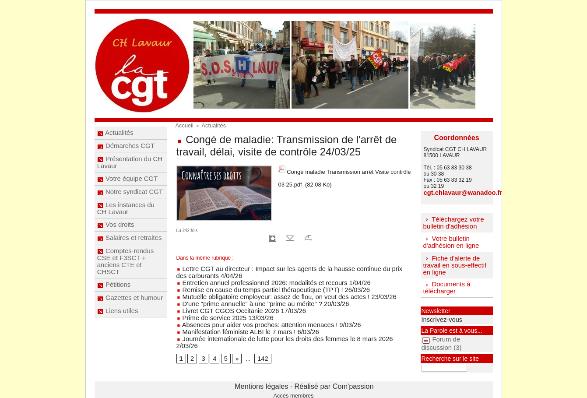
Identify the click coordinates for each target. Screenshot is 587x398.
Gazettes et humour (130, 331)
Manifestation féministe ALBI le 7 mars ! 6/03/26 (234, 321)
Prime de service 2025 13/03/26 (216, 309)
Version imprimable (341, 235)
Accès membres (293, 385)
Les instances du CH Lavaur (126, 226)
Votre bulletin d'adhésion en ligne (449, 240)
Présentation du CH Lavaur (130, 170)
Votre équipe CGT (127, 190)
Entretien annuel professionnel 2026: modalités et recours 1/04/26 (256, 278)
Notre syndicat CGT (130, 206)
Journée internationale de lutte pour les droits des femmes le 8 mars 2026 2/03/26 (274, 327)
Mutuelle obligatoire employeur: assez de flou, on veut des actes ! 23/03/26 (266, 290)
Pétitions (115, 315)
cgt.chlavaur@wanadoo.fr (456, 192)
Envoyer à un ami (278, 235)
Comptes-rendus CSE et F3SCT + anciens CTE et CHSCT (125, 289)
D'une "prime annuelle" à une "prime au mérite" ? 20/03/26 (247, 296)
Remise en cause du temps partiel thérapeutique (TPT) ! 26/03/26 (255, 284)
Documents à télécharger (445, 284)
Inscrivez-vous (437, 314)
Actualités (116, 134)
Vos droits (116, 245)
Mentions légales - (276, 379)
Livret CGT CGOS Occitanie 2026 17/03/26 (229, 302)
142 (257, 340)
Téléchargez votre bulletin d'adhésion (452, 222)
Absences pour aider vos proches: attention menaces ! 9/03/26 (252, 315)
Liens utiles (118, 347)
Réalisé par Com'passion (316, 379)
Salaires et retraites (129, 261)
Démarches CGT (126, 150)
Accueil (183, 124)
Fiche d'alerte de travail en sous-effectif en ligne (452, 262)
